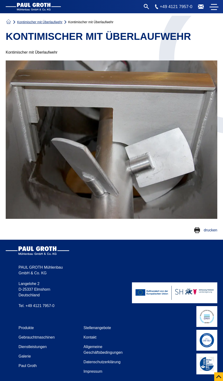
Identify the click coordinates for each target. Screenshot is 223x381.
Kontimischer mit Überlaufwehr (40, 22)
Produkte (26, 328)
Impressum (92, 371)
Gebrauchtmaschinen (37, 337)
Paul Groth (28, 366)
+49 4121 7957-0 (176, 6)
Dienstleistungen (33, 347)
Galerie (25, 356)
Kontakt (89, 337)
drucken (210, 230)
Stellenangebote (97, 328)
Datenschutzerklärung (102, 362)
